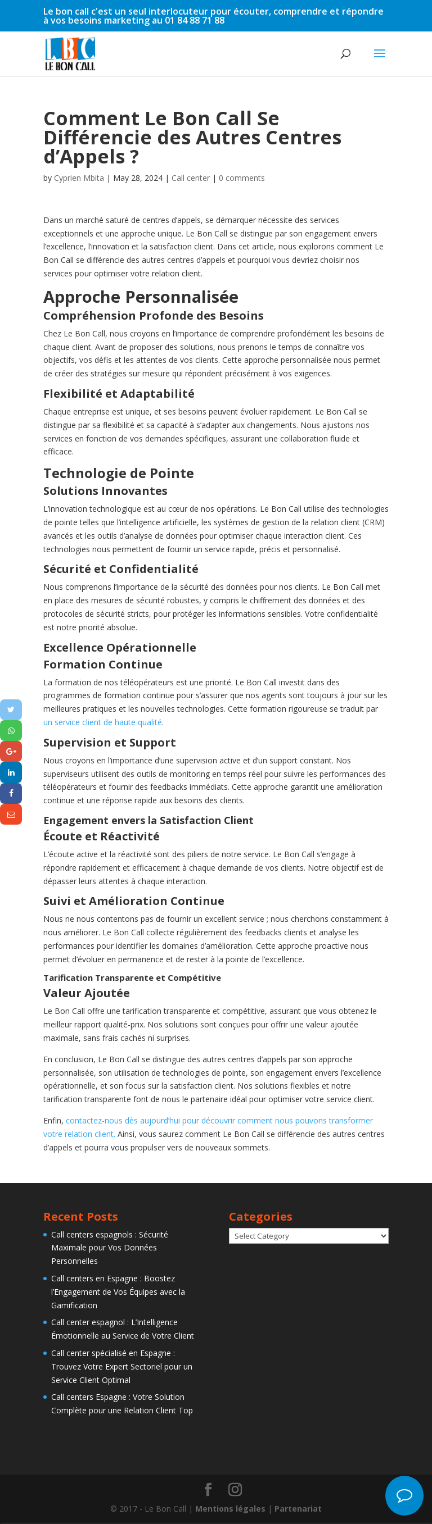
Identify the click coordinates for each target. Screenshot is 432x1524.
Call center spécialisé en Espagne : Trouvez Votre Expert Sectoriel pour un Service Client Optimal (121, 1366)
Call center (191, 177)
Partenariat (298, 1508)
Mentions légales (230, 1508)
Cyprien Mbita (79, 177)
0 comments (242, 177)
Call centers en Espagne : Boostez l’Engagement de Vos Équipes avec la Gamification (118, 1292)
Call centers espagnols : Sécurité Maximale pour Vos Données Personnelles (109, 1248)
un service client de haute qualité (102, 722)
